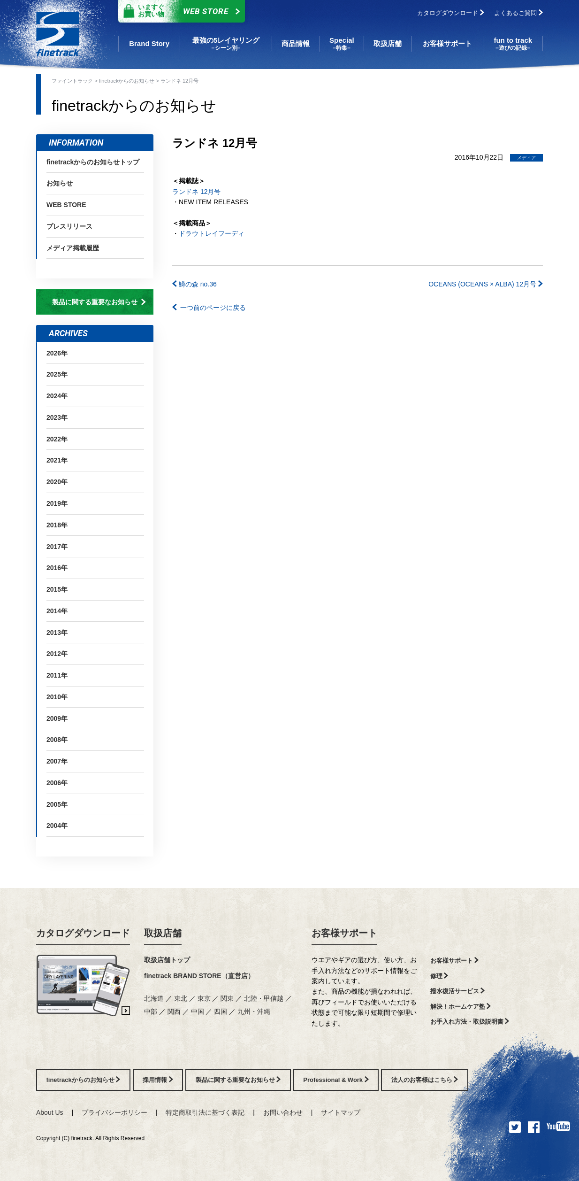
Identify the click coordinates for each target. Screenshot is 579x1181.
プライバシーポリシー (114, 1112)
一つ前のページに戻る (209, 307)
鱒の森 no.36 (194, 284)
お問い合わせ (283, 1112)
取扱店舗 (163, 933)
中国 (198, 1011)
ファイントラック (73, 81)
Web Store (179, 11)
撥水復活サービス (457, 991)
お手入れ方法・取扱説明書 (470, 1021)
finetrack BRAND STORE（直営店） (199, 976)
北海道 (155, 998)
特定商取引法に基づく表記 (205, 1112)
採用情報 (158, 1079)
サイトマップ (340, 1112)
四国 (221, 1011)
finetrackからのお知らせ (127, 81)
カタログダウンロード (450, 12)
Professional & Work (335, 1079)
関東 (228, 998)
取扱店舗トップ (167, 960)
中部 (151, 1011)
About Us (49, 1112)
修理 (439, 976)
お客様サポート (344, 933)
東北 (181, 998)
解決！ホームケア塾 (460, 1006)
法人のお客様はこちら (424, 1079)
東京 (205, 998)
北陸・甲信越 (264, 998)
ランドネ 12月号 (196, 191)
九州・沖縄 (253, 1011)
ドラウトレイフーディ (211, 233)
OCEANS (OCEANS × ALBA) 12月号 (485, 284)
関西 (175, 1011)
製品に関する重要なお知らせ (99, 302)
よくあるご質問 (518, 12)
